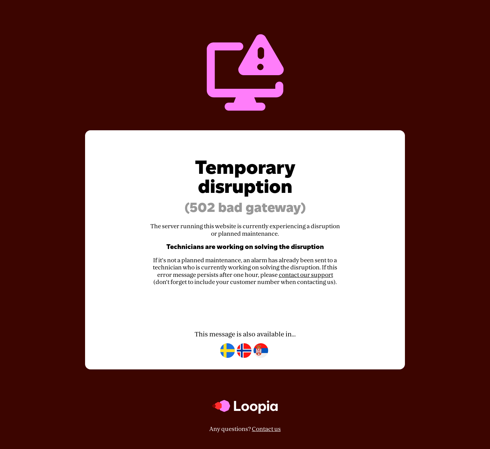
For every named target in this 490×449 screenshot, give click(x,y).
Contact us (266, 429)
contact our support (306, 275)
